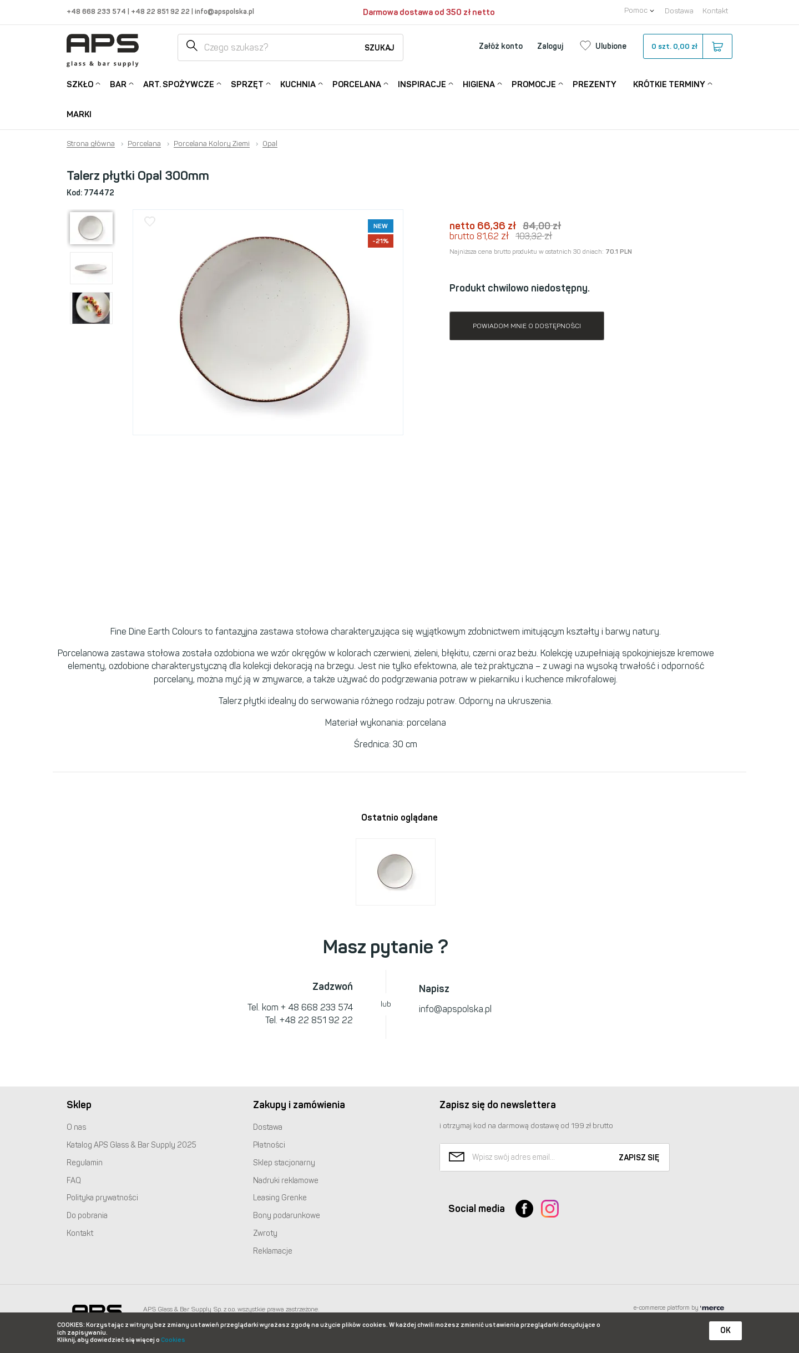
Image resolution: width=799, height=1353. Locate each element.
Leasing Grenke (280, 1198)
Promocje (534, 83)
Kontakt (715, 11)
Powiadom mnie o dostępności (527, 326)
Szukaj (380, 48)
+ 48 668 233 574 (317, 1007)
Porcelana (356, 83)
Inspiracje (422, 83)
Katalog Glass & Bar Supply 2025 (131, 1145)
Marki (79, 114)
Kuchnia (298, 83)
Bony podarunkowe (286, 1215)
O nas (76, 1127)
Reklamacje (272, 1251)
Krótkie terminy (669, 83)
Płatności (269, 1145)
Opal (269, 144)
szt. (687, 47)
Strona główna (91, 144)
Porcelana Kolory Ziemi (212, 144)
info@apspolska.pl (223, 11)
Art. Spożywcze (178, 83)
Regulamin (85, 1163)
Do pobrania (87, 1215)
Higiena (479, 83)
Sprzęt (247, 83)
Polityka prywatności (102, 1198)
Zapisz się (639, 1158)
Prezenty (594, 84)
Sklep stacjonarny (284, 1163)
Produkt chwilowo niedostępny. (519, 288)
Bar (118, 83)
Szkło (80, 83)
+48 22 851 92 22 (161, 11)
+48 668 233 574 (97, 11)
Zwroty (265, 1233)
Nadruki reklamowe (285, 1180)
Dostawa (679, 11)
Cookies (173, 1340)
